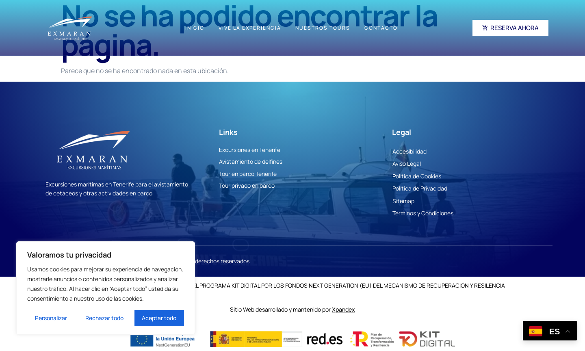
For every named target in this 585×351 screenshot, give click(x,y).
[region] (105, 288)
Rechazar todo (104, 318)
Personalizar (51, 318)
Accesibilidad (409, 151)
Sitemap (403, 201)
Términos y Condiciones (422, 213)
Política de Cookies (416, 176)
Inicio (194, 27)
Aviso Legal (406, 163)
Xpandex (343, 309)
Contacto (381, 27)
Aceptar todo (159, 318)
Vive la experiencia (250, 27)
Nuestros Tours (322, 27)
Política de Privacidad (419, 188)
